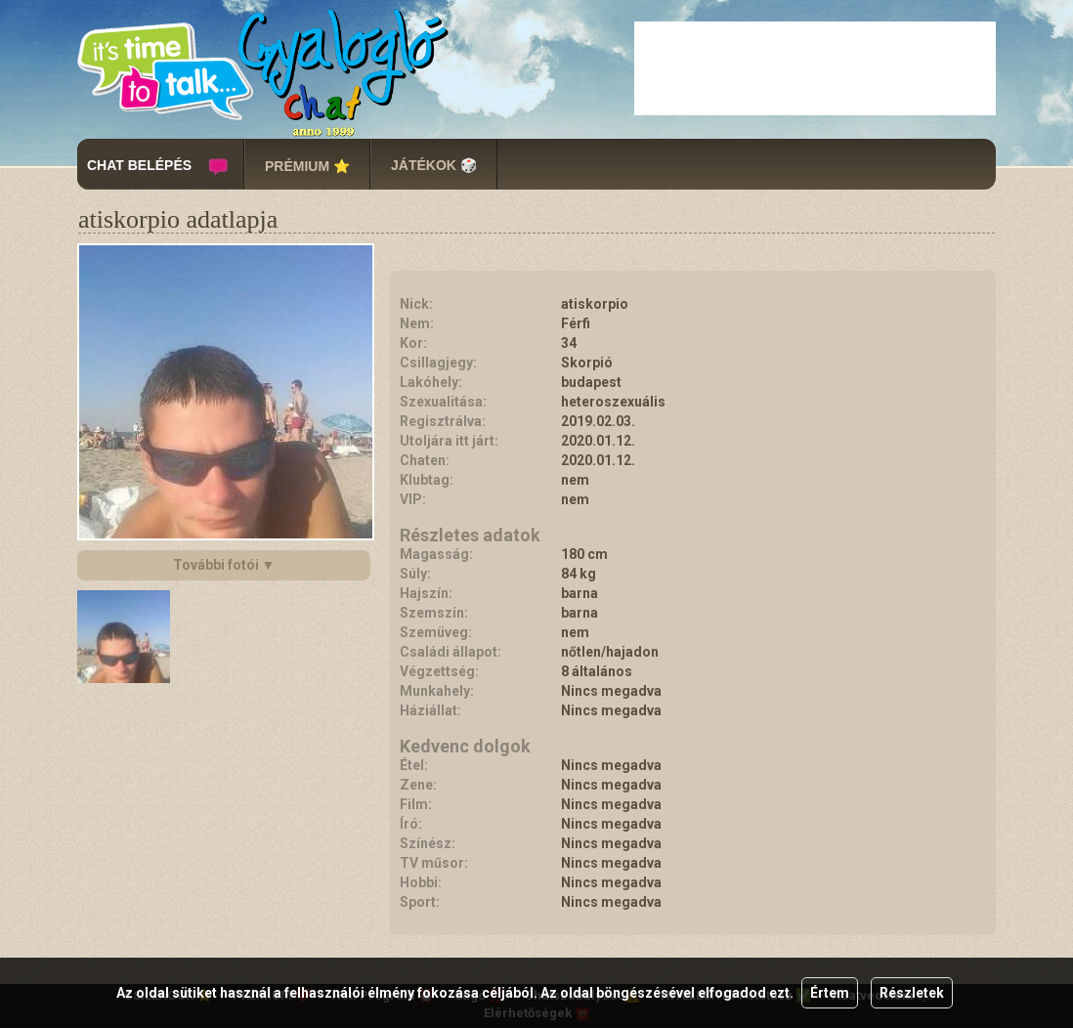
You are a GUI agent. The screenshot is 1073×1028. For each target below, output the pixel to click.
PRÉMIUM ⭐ (307, 166)
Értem (829, 993)
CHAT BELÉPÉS (139, 165)
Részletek (912, 993)
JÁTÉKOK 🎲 (434, 165)
